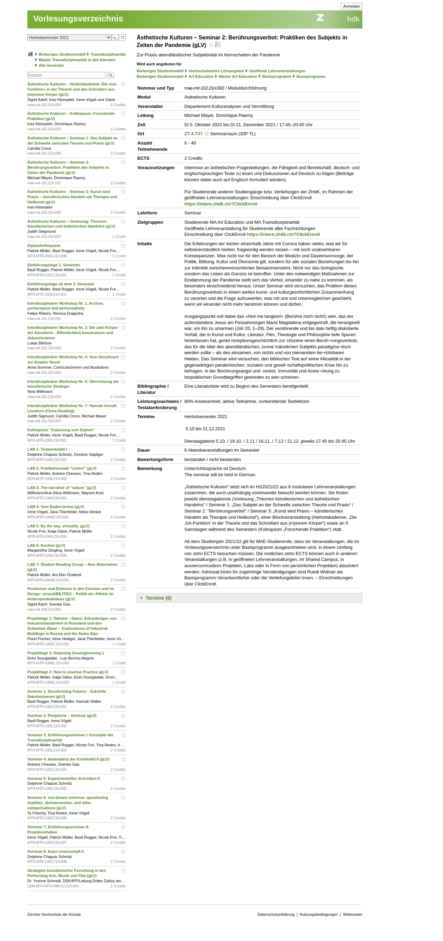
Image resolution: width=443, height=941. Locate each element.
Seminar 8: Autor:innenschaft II (56, 851)
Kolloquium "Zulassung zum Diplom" (61, 430)
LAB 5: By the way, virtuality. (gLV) (59, 526)
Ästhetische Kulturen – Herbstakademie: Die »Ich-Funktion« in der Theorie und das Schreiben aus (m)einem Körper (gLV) (72, 89)
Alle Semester (51, 65)
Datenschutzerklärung (276, 914)
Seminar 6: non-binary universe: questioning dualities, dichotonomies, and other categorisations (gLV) (67, 802)
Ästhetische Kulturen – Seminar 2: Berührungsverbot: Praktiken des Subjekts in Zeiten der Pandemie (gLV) (68, 167)
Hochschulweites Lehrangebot (216, 71)
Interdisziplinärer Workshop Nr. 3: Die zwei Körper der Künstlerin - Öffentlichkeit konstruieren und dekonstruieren (72, 332)
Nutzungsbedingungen (319, 914)
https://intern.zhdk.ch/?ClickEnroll (220, 203)
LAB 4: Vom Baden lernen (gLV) (56, 507)
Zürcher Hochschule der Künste (54, 914)
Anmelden (351, 6)
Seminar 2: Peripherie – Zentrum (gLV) (62, 715)
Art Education (201, 76)
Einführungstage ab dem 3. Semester (61, 284)
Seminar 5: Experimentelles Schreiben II (64, 778)
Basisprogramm (276, 76)
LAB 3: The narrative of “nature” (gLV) (62, 488)
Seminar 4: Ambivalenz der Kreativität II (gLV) (68, 759)
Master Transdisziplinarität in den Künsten (77, 60)
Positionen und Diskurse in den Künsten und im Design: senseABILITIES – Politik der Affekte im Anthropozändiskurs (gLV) (70, 594)
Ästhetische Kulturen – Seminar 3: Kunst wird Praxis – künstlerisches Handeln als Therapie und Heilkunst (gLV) (72, 197)
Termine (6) (158, 598)
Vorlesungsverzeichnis (78, 18)
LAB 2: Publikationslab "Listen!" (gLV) (62, 468)
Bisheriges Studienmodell (62, 54)
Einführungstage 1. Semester (54, 265)
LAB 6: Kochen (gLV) (46, 545)
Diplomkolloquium (44, 245)
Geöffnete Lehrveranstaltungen (277, 71)
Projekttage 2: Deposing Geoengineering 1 (66, 653)
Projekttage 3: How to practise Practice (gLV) (68, 672)
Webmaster (352, 914)
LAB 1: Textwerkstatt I (47, 449)
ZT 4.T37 (193, 133)
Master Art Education (238, 76)
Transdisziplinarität (108, 54)
